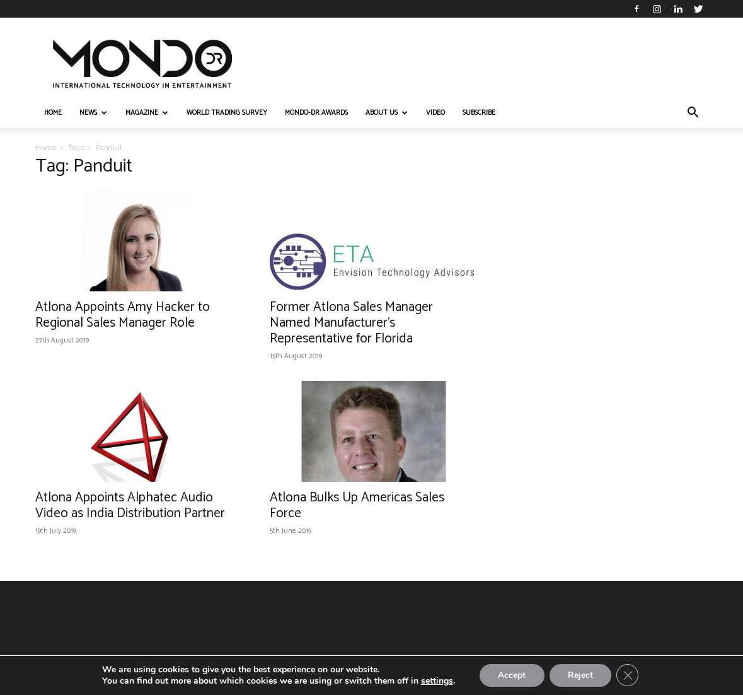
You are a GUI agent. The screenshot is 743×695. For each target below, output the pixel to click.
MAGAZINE (146, 113)
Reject (580, 675)
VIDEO (435, 113)
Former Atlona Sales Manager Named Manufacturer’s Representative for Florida (351, 322)
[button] (693, 114)
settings (436, 681)
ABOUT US (387, 113)
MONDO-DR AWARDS (316, 113)
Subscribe (479, 113)
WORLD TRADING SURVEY (227, 113)
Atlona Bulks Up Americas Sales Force (357, 505)
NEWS (93, 113)
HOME (53, 113)
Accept (511, 675)
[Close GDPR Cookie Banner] (628, 675)
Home (45, 147)
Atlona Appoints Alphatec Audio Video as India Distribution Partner (130, 505)
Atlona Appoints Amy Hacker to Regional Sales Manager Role (122, 315)
